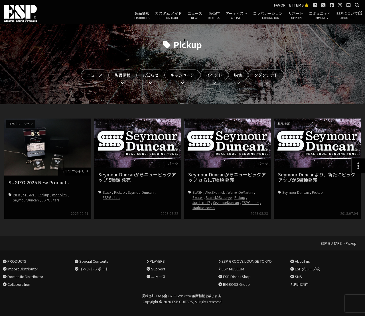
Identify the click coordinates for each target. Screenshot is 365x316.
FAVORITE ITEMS (291, 5)
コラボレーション (268, 16)
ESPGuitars (50, 199)
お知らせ (151, 75)
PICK (16, 194)
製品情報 (141, 16)
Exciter (197, 197)
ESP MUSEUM (233, 269)
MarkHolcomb (203, 207)
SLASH (197, 192)
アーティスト (236, 16)
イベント (214, 75)
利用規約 (300, 284)
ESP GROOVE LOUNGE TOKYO (247, 261)
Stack (107, 192)
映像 (238, 75)
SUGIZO (29, 194)
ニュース (195, 16)
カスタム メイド (168, 16)
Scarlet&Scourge (219, 197)
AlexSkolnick (215, 192)
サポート (295, 16)
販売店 (214, 16)
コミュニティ (320, 16)
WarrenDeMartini (240, 192)
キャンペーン (182, 75)
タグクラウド (266, 75)
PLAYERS (157, 261)
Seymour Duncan (295, 192)
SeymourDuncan (26, 199)
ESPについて (347, 16)
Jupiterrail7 (201, 202)
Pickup (43, 194)
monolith (59, 194)
